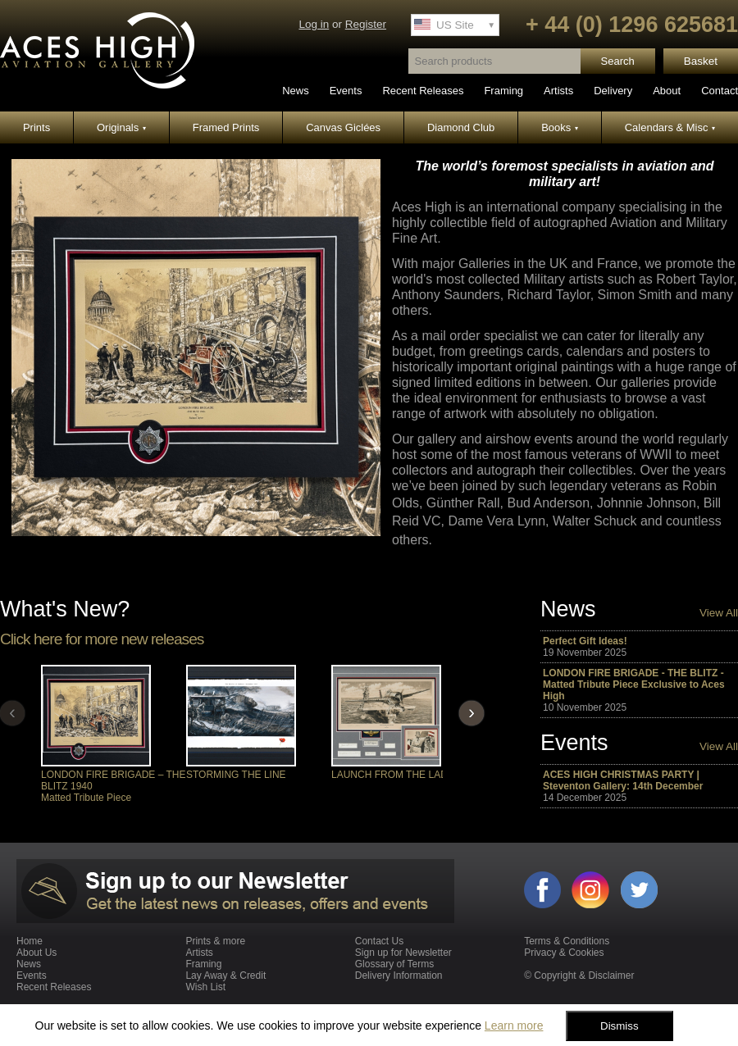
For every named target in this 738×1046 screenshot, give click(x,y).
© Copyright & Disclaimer (579, 975)
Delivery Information (399, 975)
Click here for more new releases (101, 639)
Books (559, 127)
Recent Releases (422, 90)
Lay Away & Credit (225, 975)
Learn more (514, 1025)
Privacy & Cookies (564, 952)
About (667, 90)
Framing (503, 90)
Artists (558, 90)
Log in (313, 24)
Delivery (613, 90)
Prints (36, 127)
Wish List (205, 987)
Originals (121, 127)
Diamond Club (460, 127)
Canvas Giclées (343, 127)
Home (29, 941)
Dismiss (619, 1026)
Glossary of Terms (394, 964)
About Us (36, 952)
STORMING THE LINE (236, 774)
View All (718, 613)
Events (346, 90)
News (295, 90)
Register (365, 24)
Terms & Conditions (566, 941)
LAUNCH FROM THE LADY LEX (403, 774)
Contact (719, 90)
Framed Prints (226, 127)
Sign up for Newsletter (403, 952)
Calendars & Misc (670, 127)
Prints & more (215, 941)
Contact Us (379, 941)
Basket (701, 61)
